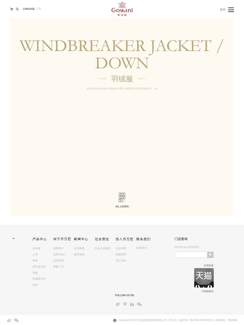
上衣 (35, 254)
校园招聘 (121, 254)
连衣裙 (36, 248)
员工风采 (121, 260)
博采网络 (232, 320)
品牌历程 (58, 260)
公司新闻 (79, 248)
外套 (35, 284)
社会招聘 (121, 248)
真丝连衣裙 (39, 266)
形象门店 (58, 266)
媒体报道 (79, 254)
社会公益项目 (103, 248)
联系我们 (141, 247)
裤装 (35, 260)
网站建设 (220, 320)
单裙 (35, 272)
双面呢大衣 (39, 278)
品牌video (59, 254)
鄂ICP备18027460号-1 (202, 320)
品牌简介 (58, 248)
